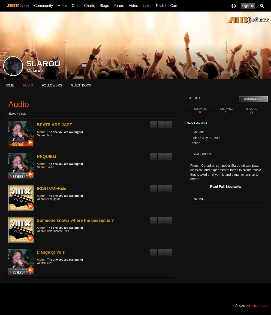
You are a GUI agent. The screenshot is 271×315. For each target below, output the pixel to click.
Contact (198, 132)
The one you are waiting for (65, 132)
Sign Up (248, 6)
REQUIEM (46, 156)
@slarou (34, 70)
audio (28, 85)
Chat (76, 6)
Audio (22, 113)
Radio (161, 6)
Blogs (104, 6)
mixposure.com (257, 306)
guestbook (81, 85)
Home (9, 85)
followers (52, 85)
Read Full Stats (197, 123)
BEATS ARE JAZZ (54, 124)
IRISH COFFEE (51, 188)
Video (133, 6)
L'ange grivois (51, 252)
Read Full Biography (225, 186)
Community (43, 6)
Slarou (12, 113)
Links (147, 6)
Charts (89, 6)
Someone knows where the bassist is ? (75, 220)
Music (62, 6)
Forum (119, 6)
